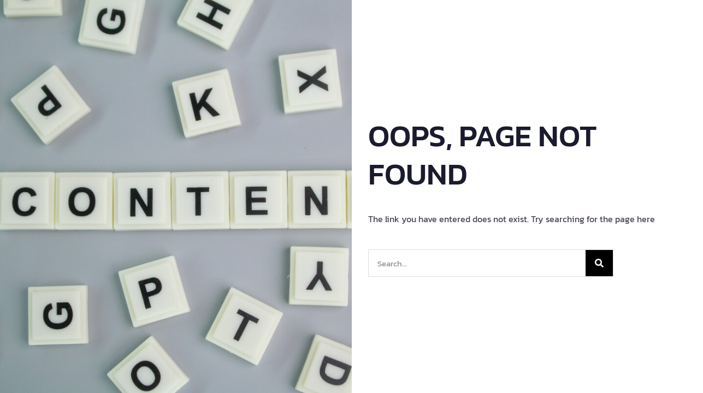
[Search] (599, 263)
